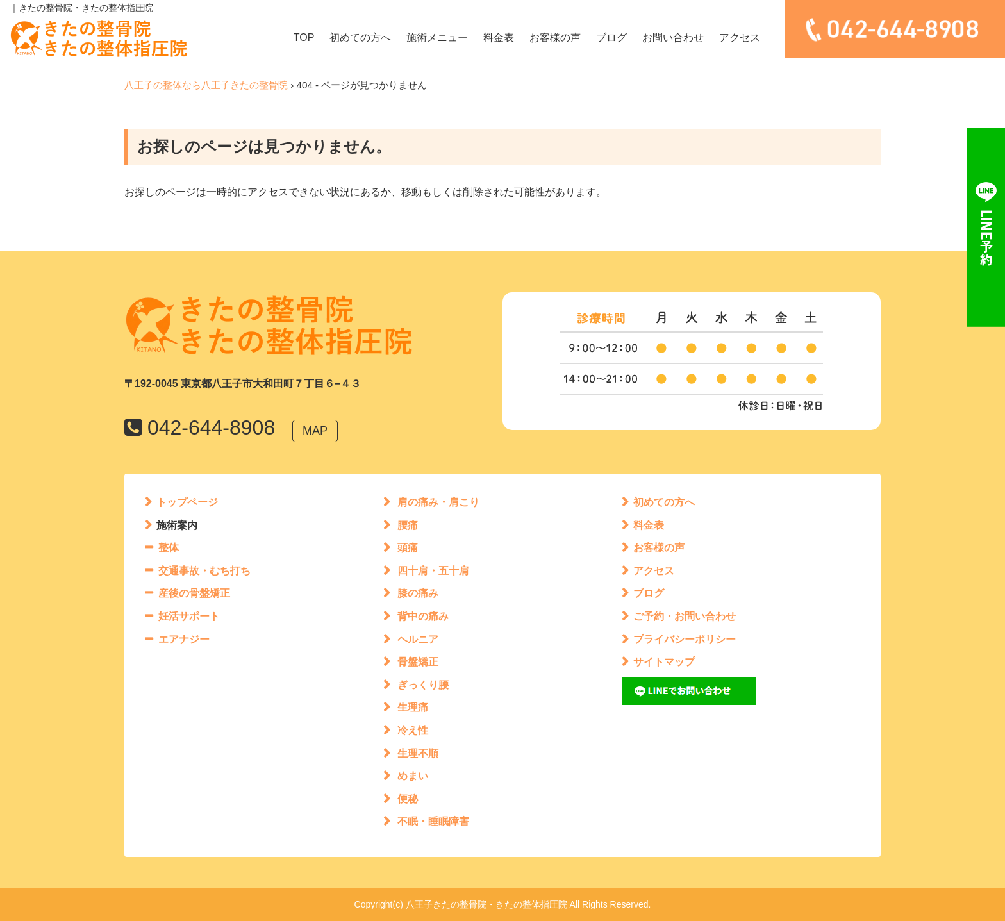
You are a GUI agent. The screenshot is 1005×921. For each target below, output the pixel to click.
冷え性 (412, 730)
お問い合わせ (673, 37)
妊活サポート (189, 616)
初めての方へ (360, 37)
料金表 (498, 37)
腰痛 (407, 525)
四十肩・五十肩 (433, 570)
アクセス (739, 37)
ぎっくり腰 (423, 684)
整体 (168, 547)
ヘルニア (417, 639)
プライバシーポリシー (684, 639)
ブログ (611, 37)
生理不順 (417, 753)
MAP (315, 430)
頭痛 (407, 547)
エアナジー (184, 639)
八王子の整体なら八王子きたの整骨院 (206, 84)
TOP (304, 37)
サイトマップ (664, 661)
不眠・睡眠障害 (433, 821)
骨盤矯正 (417, 661)
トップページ (187, 502)
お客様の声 (555, 37)
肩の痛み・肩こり (438, 502)
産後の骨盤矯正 (194, 593)
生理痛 (412, 707)
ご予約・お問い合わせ (684, 616)
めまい (412, 775)
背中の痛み (423, 616)
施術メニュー (437, 37)
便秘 (407, 798)
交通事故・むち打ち (204, 570)
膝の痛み (417, 593)
